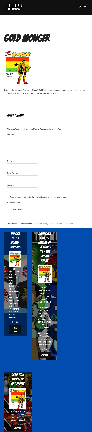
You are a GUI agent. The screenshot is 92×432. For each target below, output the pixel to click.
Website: (10, 185)
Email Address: (13, 173)
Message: (11, 134)
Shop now (15, 329)
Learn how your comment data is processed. (55, 224)
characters (13, 283)
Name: (9, 161)
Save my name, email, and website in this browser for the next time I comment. (39, 197)
